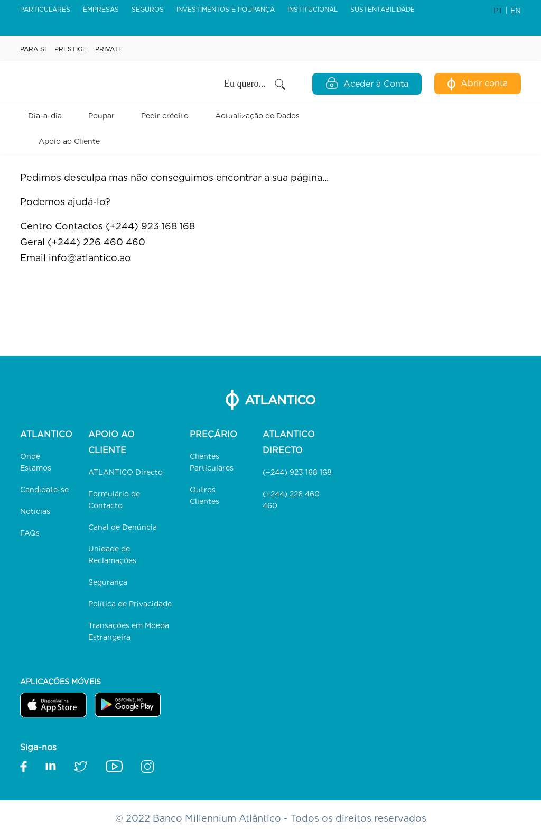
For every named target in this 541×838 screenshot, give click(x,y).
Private (109, 49)
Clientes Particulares (212, 462)
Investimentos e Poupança (225, 9)
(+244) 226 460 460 (291, 500)
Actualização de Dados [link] (257, 116)
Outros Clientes (204, 495)
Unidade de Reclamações (112, 555)
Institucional (312, 9)
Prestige (70, 49)
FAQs (30, 533)
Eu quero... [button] (255, 84)
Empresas (101, 9)
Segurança (107, 582)
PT (499, 10)
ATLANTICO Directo (125, 472)
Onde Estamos (35, 462)
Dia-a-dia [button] (45, 116)
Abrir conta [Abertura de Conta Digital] (477, 84)
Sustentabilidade (382, 9)
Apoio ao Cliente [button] (69, 141)
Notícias (35, 511)
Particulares (45, 9)
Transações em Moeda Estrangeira (128, 631)
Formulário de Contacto (114, 500)
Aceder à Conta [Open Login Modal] (366, 83)
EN (515, 10)
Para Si (33, 49)
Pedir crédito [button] (165, 116)
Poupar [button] (101, 116)
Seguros (148, 9)
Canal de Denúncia (122, 527)
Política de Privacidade (130, 604)
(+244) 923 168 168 (297, 472)
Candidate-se (44, 489)
